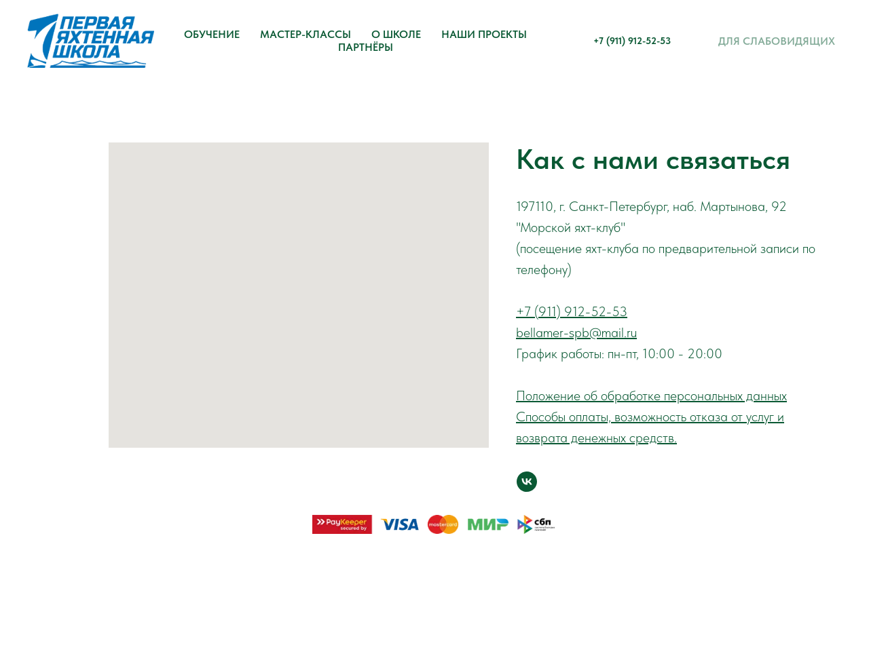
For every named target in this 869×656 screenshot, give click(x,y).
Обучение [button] (212, 34)
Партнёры (365, 47)
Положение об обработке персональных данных (651, 395)
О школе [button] (396, 34)
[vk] (527, 481)
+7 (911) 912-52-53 (632, 40)
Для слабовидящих (776, 41)
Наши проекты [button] (484, 34)
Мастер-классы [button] (305, 34)
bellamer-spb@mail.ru (576, 332)
